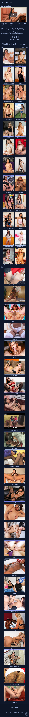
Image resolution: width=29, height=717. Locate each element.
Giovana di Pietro (20, 265)
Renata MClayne (8, 101)
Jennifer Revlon (15, 502)
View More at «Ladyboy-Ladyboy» (14, 44)
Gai (2, 25)
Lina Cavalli (9, 174)
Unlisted (14, 448)
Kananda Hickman (14, 466)
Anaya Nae (20, 65)
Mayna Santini (14, 611)
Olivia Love (14, 702)
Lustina (20, 83)
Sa (14, 539)
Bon (14, 557)
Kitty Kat (20, 192)
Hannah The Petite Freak (8, 228)
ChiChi (20, 174)
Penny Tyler (14, 412)
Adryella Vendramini (8, 83)
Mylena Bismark (14, 648)
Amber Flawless (14, 521)
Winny (14, 357)
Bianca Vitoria (14, 375)
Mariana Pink (14, 394)
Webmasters (14, 707)
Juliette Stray (20, 246)
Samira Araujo (20, 156)
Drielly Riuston (14, 430)
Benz (8, 156)
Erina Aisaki (20, 137)
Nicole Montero (20, 119)
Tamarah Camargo (14, 684)
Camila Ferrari (14, 484)
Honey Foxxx (14, 303)
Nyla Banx (14, 575)
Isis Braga (14, 339)
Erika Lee (8, 210)
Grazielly (20, 101)
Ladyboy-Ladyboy (6, 6)
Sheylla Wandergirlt (14, 285)
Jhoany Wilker (8, 65)
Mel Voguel (14, 630)
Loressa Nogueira (8, 246)
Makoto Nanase (20, 210)
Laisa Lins (8, 192)
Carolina (14, 321)
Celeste (8, 137)
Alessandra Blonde (8, 265)
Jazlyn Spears (8, 119)
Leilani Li (20, 228)
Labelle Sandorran (14, 666)
